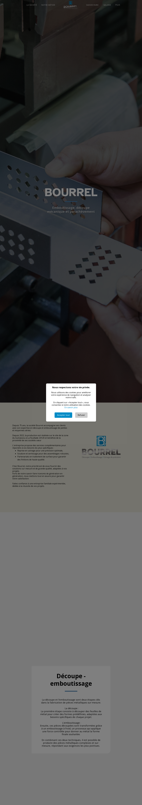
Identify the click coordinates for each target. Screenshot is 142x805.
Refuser (81, 415)
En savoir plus (71, 407)
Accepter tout (63, 415)
